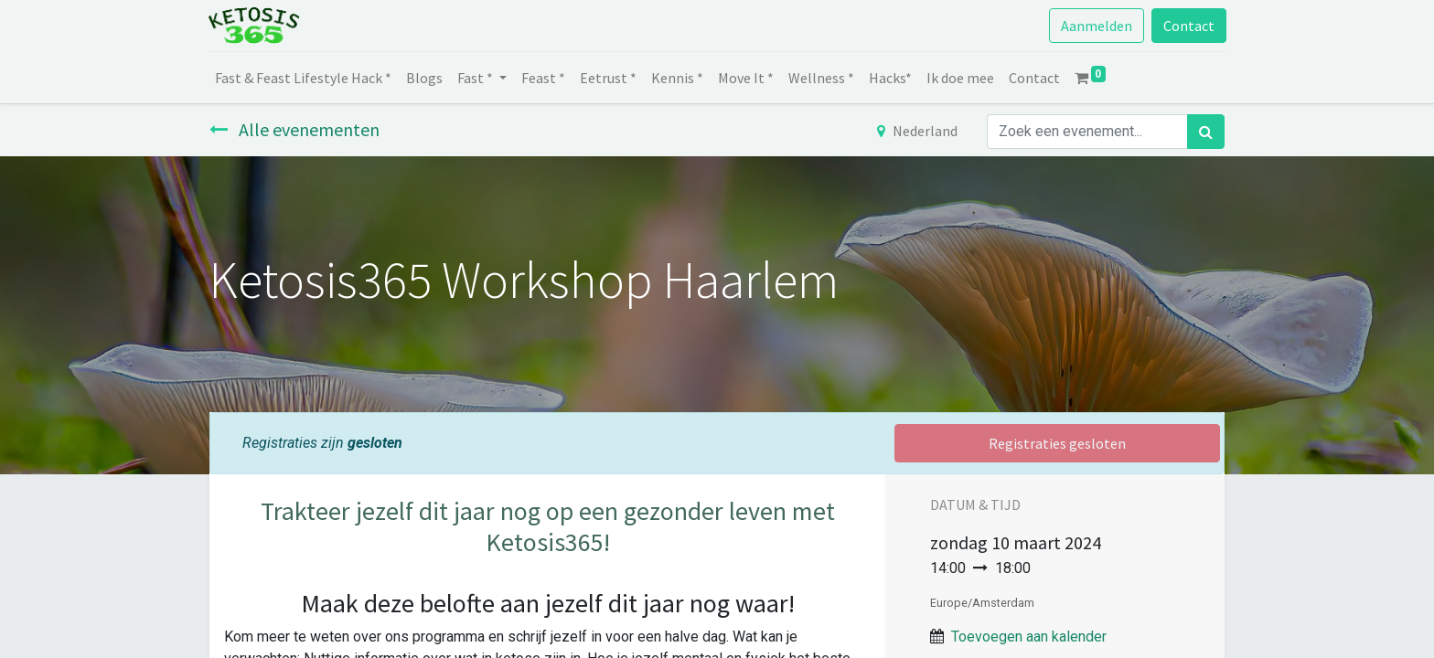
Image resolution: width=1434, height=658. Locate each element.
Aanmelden (1094, 25)
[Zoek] (1206, 131)
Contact (1187, 25)
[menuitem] (305, 77)
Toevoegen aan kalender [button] (1029, 636)
